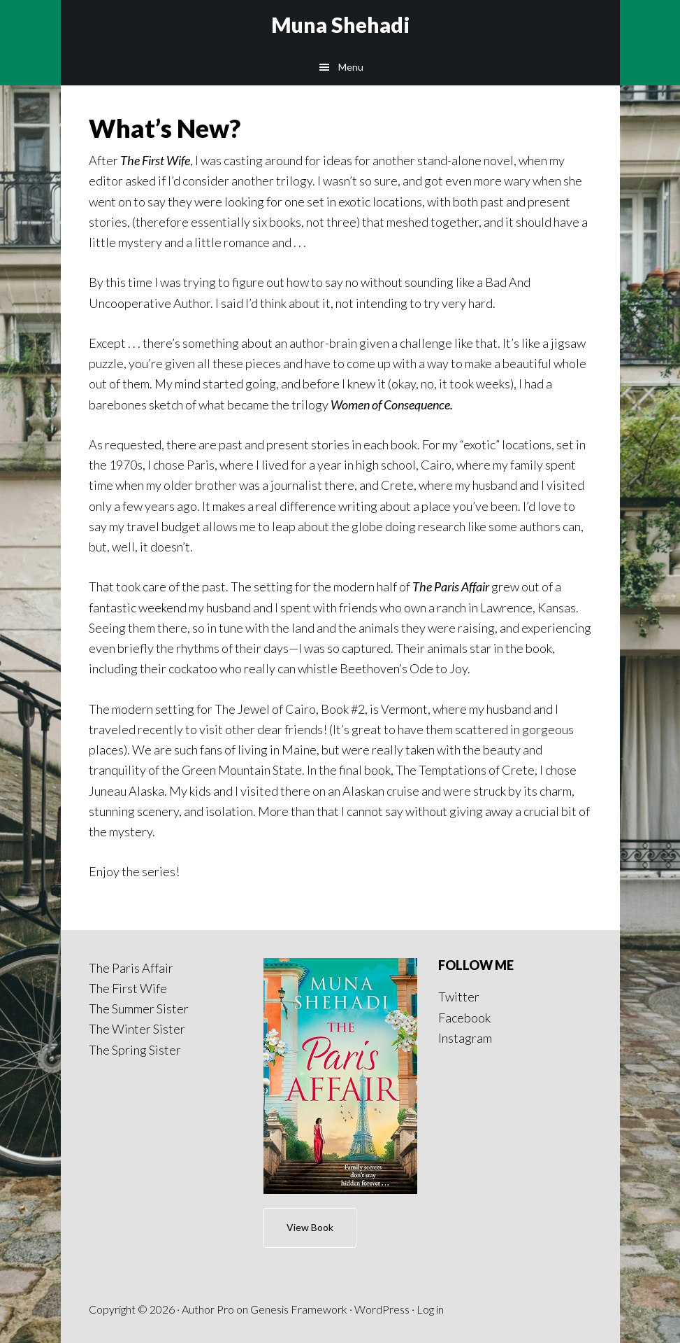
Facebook (464, 1017)
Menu (350, 67)
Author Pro (208, 1309)
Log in (430, 1309)
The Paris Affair (131, 968)
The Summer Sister (139, 1008)
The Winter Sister (137, 1028)
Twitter (458, 996)
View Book (310, 1227)
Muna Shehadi (340, 24)
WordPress (382, 1309)
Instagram (465, 1038)
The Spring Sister (135, 1049)
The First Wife (128, 988)
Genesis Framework (298, 1309)
